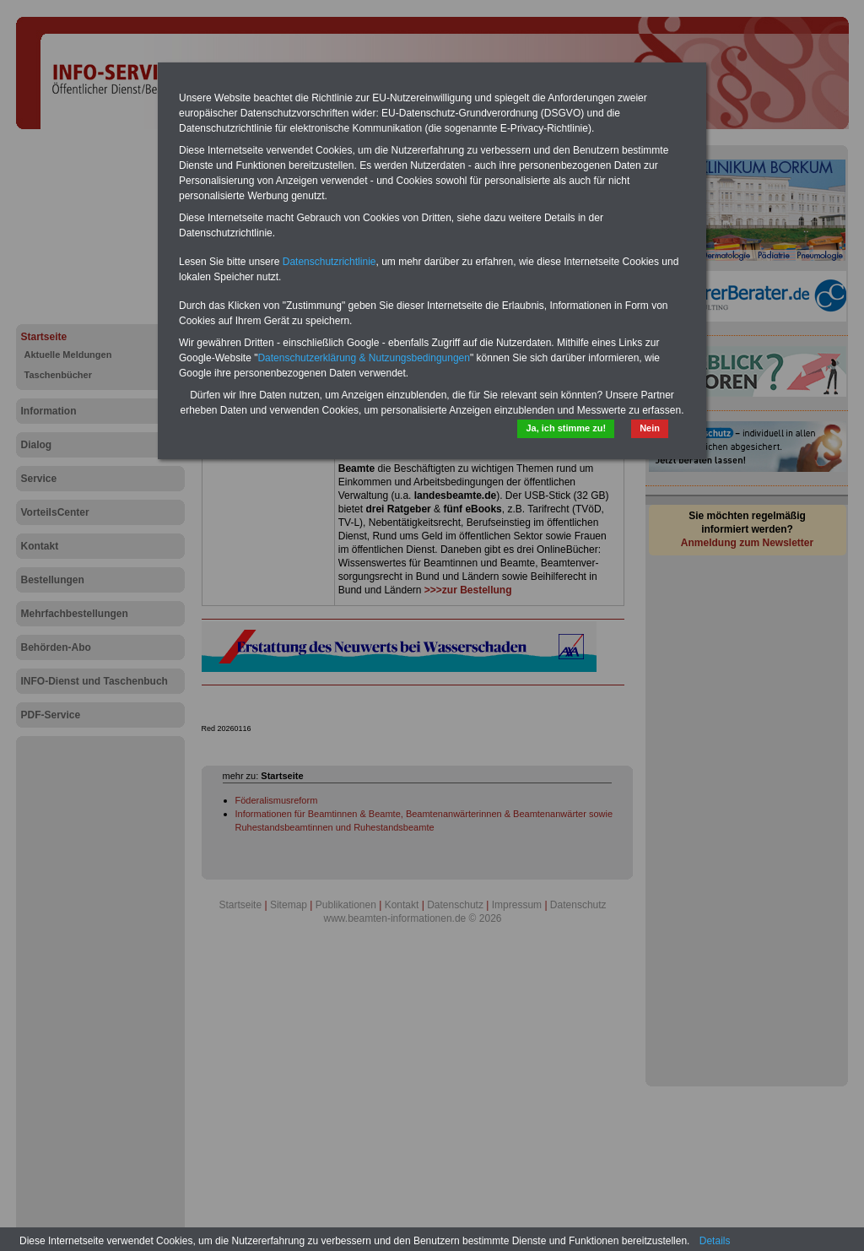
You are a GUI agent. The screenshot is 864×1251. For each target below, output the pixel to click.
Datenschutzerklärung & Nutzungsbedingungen (363, 358)
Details (715, 1241)
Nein (650, 428)
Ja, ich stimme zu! (566, 428)
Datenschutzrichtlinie (329, 262)
